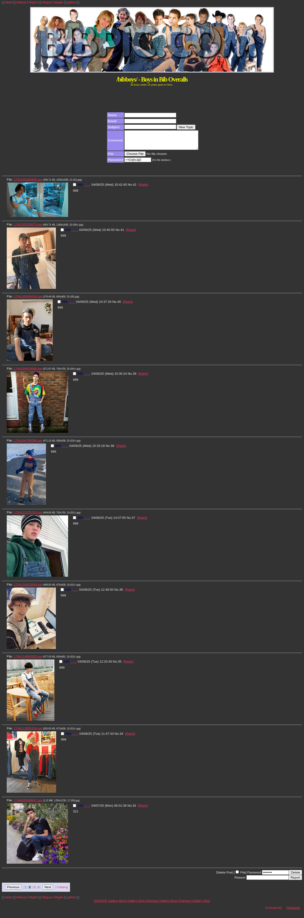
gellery (71, 2)
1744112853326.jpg (28, 732)
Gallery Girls (136, 904)
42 (134, 188)
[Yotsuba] (293, 911)
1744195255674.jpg (28, 228)
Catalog (62, 891)
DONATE (101, 904)
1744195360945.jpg (28, 183)
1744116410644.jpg (28, 588)
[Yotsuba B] (273, 911)
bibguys (47, 2)
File (242, 876)
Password (254, 876)
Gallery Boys (117, 904)
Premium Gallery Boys (162, 904)
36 (121, 593)
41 (122, 233)
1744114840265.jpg (28, 660)
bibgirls (33, 2)
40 (119, 305)
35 (120, 665)
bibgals (59, 2)
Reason (240, 881)
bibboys (21, 2)
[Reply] (143, 188)
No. (130, 188)
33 (134, 809)
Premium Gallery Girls (194, 904)
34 (121, 737)
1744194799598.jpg (28, 444)
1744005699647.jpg (28, 804)
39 (134, 377)
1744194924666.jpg (28, 372)
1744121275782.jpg (28, 516)
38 (112, 449)
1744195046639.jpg (28, 300)
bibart (8, 2)
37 (133, 521)
